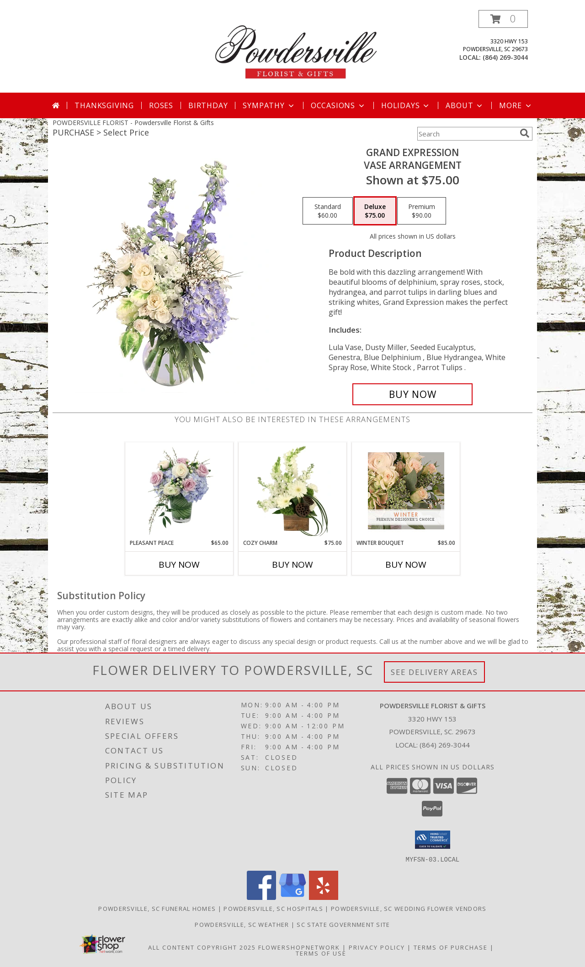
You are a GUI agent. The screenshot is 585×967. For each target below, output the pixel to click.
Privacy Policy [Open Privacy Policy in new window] (377, 947)
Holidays (406, 105)
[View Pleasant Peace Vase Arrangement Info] (179, 491)
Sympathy (269, 105)
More (515, 105)
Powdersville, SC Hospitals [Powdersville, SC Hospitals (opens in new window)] (273, 908)
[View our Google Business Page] (292, 897)
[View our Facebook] (261, 897)
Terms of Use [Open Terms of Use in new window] (321, 953)
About (465, 105)
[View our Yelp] (323, 897)
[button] (503, 19)
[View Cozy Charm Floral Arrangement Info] (293, 491)
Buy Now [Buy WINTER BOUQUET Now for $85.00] (405, 564)
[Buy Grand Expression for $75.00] (412, 394)
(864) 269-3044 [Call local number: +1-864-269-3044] (505, 57)
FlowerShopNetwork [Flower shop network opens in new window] (299, 947)
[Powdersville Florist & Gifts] (296, 51)
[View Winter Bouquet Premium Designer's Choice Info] (406, 490)
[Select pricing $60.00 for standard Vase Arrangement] (327, 211)
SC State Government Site (343, 924)
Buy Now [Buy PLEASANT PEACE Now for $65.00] (179, 564)
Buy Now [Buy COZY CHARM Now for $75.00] (292, 564)
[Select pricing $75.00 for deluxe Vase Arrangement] (375, 211)
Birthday (208, 105)
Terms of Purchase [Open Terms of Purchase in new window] (451, 947)
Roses (161, 105)
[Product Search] (467, 133)
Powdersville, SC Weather (242, 924)
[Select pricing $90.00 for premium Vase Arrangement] (422, 211)
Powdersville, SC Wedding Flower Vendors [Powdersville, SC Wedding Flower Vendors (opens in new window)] (409, 908)
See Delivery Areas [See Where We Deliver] (434, 672)
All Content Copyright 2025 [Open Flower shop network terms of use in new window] (202, 947)
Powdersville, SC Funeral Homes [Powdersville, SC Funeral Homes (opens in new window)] (157, 908)
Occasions (338, 105)
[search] (524, 133)
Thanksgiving (104, 105)
